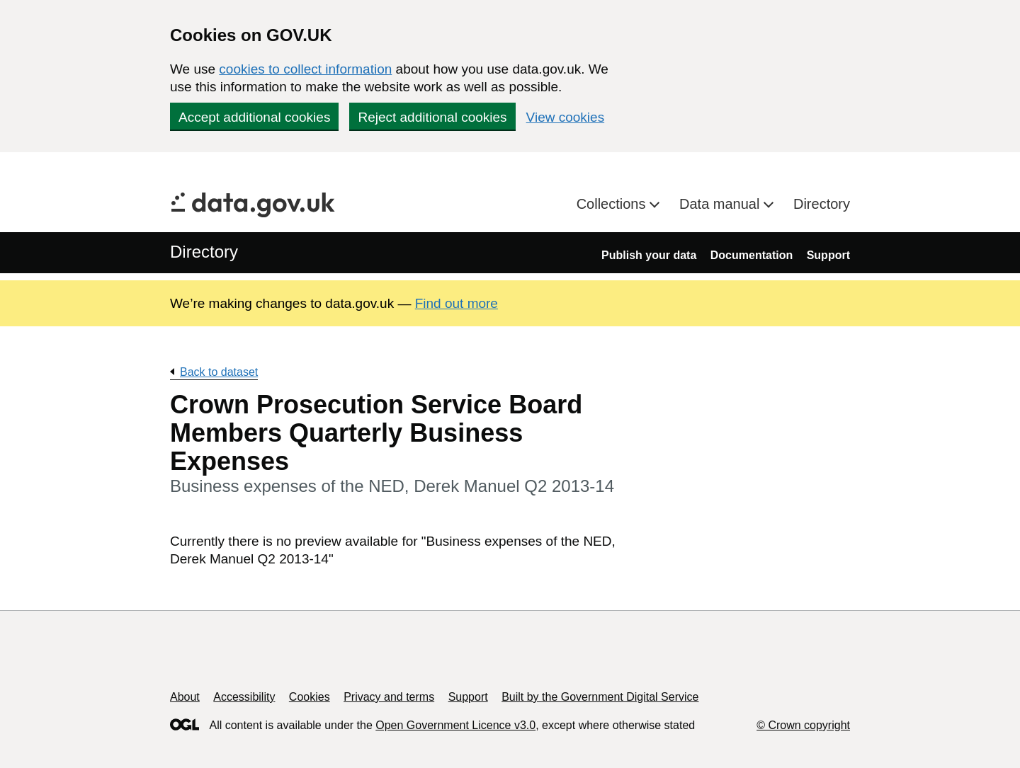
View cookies (565, 117)
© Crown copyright (803, 725)
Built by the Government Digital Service (600, 697)
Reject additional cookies (432, 117)
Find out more (456, 303)
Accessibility (244, 697)
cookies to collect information (305, 69)
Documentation (751, 255)
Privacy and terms (389, 697)
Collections (613, 204)
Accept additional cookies (254, 117)
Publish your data (648, 255)
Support (828, 255)
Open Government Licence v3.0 (455, 725)
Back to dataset (219, 372)
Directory (821, 204)
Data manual (721, 204)
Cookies (309, 697)
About (185, 697)
